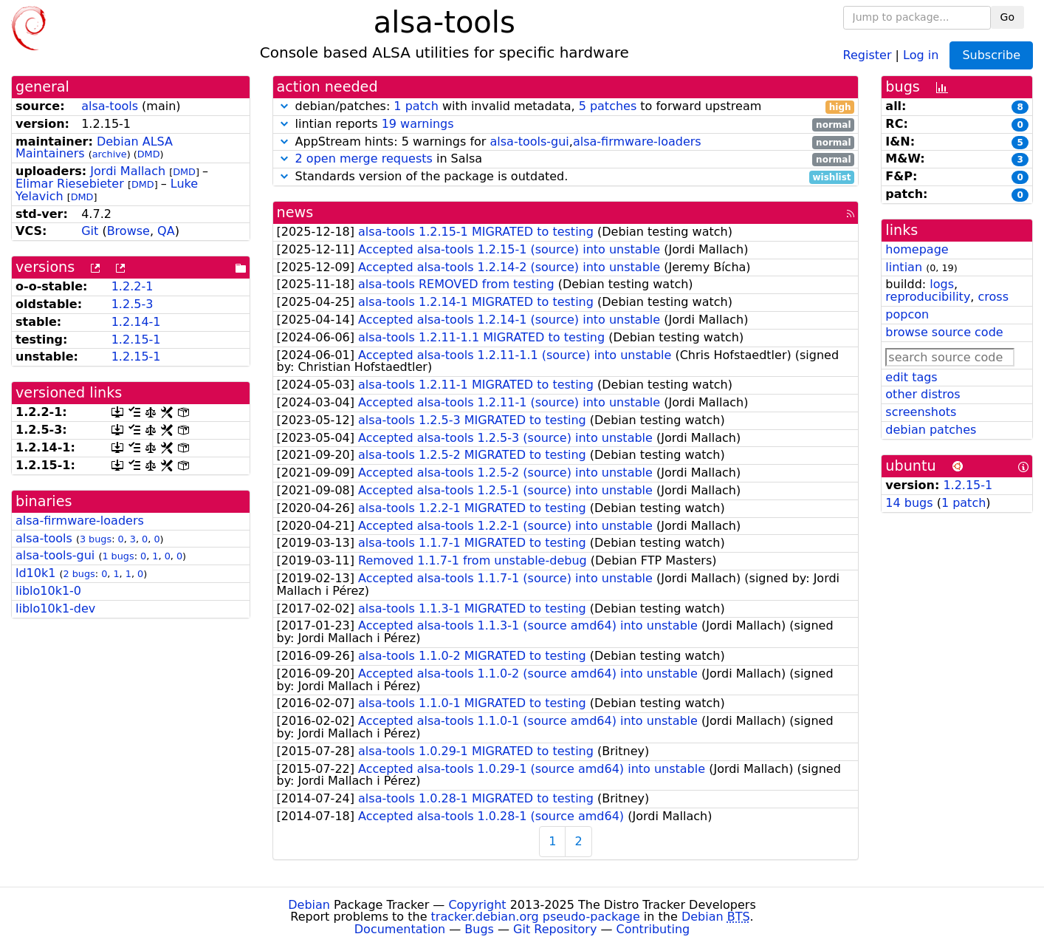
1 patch (416, 106)
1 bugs (118, 556)
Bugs (479, 929)
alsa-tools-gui (55, 555)
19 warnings (418, 124)
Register (867, 54)
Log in (920, 54)
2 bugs (79, 573)
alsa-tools (109, 106)
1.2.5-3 (132, 304)
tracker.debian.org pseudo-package (535, 917)
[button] (284, 106)
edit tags (911, 377)
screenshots (920, 412)
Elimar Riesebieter (70, 184)
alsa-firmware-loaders (80, 521)
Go (1007, 17)
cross (993, 297)
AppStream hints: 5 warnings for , (566, 142)
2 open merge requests (364, 158)
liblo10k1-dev (55, 608)
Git (89, 231)
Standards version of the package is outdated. (566, 177)
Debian (309, 905)
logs (942, 284)
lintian (903, 267)
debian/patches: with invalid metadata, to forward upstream (566, 106)
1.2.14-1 (136, 322)
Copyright (477, 905)
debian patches (930, 430)
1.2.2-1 (132, 286)
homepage (916, 249)
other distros (922, 394)
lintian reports (566, 124)
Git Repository (555, 929)
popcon (907, 314)
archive (109, 154)
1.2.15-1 (136, 340)
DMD (148, 154)
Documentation (399, 929)
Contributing (653, 929)
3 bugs (95, 539)
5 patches (608, 106)
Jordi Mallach (127, 171)
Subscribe (991, 55)
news (295, 212)
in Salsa (566, 159)
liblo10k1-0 (48, 591)
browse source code (944, 332)
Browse (128, 231)
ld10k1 (35, 573)
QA (166, 231)
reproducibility (927, 297)
